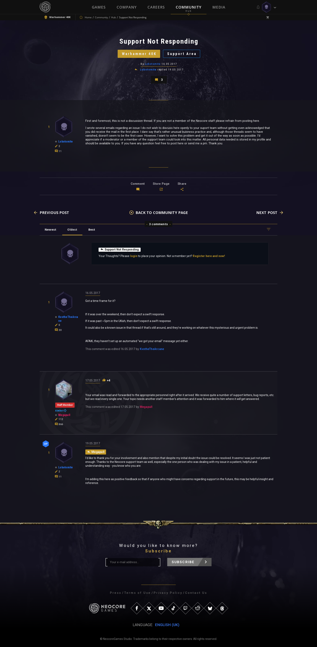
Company (127, 7)
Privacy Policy (168, 593)
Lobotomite (153, 64)
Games (99, 7)
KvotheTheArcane (152, 349)
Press (115, 593)
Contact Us (196, 593)
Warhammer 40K (139, 54)
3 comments (158, 224)
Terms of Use (137, 593)
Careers (156, 7)
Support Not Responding (119, 249)
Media (218, 7)
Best (91, 229)
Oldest (72, 229)
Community (188, 7)
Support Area (182, 54)
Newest (50, 229)
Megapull (146, 406)
